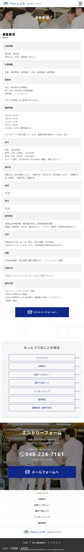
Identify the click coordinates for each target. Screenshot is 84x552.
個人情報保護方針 (39, 542)
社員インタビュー (42, 374)
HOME (25, 542)
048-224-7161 (45, 454)
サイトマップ (55, 542)
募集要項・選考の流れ (42, 407)
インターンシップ (42, 391)
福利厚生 (42, 399)
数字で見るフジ (42, 382)
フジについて (42, 357)
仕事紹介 (42, 366)
